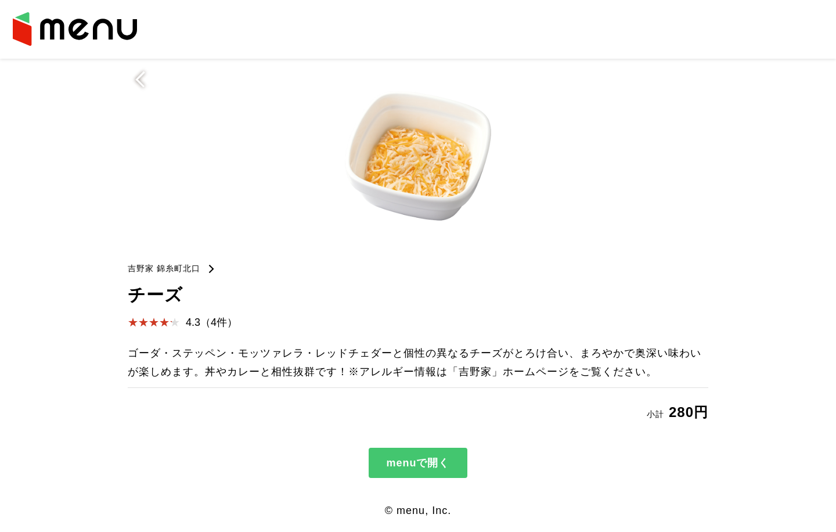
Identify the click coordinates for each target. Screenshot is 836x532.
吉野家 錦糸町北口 (164, 268)
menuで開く (417, 463)
